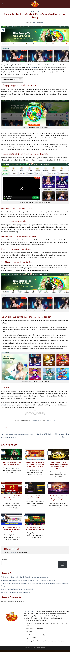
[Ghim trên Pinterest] (39, 413)
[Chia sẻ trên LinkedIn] (43, 413)
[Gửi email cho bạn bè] (36, 413)
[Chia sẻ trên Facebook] (30, 413)
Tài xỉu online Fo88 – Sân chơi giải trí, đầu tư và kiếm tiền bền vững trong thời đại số (58, 465)
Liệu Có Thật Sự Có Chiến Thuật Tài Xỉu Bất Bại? (17, 589)
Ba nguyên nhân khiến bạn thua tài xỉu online (16, 592)
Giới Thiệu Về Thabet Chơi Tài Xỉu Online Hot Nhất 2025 (12, 529)
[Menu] (2, 4)
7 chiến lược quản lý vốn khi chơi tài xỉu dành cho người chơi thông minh (24, 577)
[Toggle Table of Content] (19, 80)
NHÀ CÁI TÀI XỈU (35, 11)
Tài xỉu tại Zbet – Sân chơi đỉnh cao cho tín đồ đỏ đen (35, 528)
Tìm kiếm (4, 559)
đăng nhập (13, 553)
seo (42, 23)
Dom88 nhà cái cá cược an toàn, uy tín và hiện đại (12, 463)
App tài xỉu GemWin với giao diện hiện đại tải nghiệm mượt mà (58, 498)
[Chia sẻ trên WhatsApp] (26, 413)
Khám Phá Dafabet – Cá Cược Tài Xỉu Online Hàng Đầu (12, 498)
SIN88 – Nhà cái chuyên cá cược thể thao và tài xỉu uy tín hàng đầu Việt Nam (35, 464)
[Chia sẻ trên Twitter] (33, 413)
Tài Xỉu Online (28, 611)
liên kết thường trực (50, 420)
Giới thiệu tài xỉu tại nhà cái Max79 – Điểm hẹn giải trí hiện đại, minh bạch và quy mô (28, 580)
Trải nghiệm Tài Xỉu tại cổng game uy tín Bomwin (35, 497)
